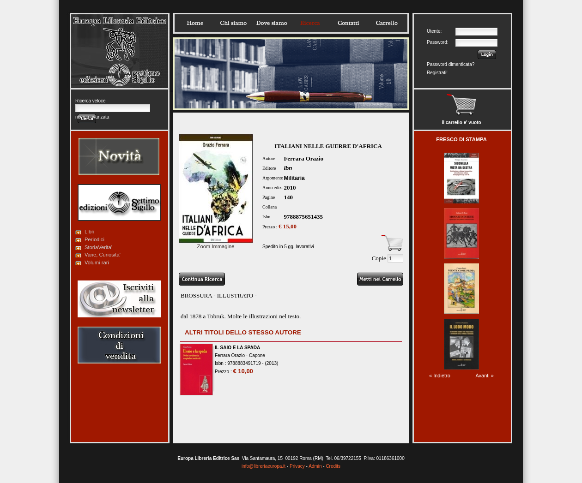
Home (195, 23)
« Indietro (439, 375)
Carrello (387, 23)
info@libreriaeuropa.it (263, 466)
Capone (257, 355)
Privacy (297, 466)
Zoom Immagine (216, 243)
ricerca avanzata (92, 116)
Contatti (348, 23)
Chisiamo (233, 23)
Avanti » (484, 375)
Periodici (94, 239)
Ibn (288, 168)
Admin (315, 466)
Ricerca (310, 23)
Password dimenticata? (450, 64)
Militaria (294, 178)
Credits (333, 466)
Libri (89, 231)
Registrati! (437, 72)
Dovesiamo (272, 23)
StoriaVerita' (98, 247)
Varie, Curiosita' (103, 254)
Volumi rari (97, 262)
